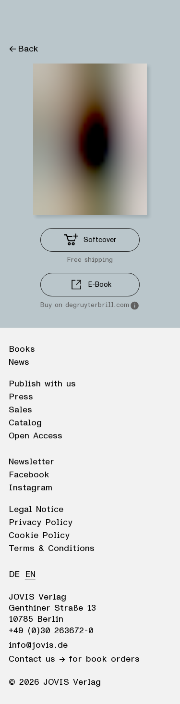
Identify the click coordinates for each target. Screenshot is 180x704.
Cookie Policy (39, 535)
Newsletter (31, 462)
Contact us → (37, 659)
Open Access (35, 436)
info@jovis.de (38, 645)
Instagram (30, 488)
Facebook (29, 475)
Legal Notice (36, 509)
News (19, 362)
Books (22, 349)
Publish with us (42, 384)
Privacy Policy (40, 522)
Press (21, 397)
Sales (20, 410)
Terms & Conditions (52, 548)
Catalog (25, 423)
